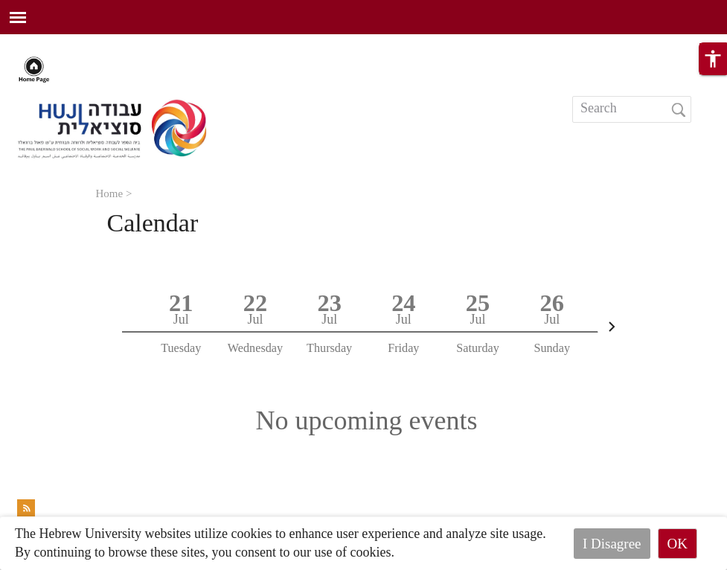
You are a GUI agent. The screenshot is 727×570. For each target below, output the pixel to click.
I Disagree (612, 543)
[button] (713, 61)
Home (110, 193)
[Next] (612, 327)
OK (677, 543)
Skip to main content (55, 43)
